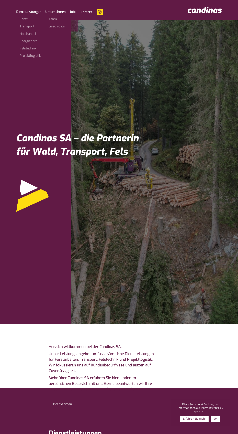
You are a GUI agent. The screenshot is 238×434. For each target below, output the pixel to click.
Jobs (73, 12)
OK (216, 418)
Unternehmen (55, 12)
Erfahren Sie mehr (194, 418)
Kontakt (86, 12)
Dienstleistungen (28, 12)
